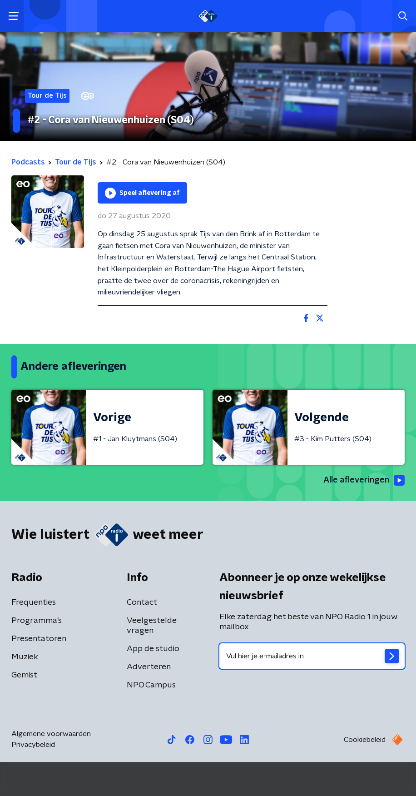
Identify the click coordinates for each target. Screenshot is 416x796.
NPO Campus (151, 685)
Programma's (36, 621)
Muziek (24, 657)
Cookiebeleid (365, 739)
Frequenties (33, 602)
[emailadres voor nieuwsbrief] (312, 656)
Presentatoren (38, 639)
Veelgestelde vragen (152, 626)
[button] (13, 16)
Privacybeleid (33, 744)
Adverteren (149, 667)
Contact (142, 602)
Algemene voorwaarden (51, 733)
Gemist (24, 675)
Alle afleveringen (364, 480)
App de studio (153, 649)
